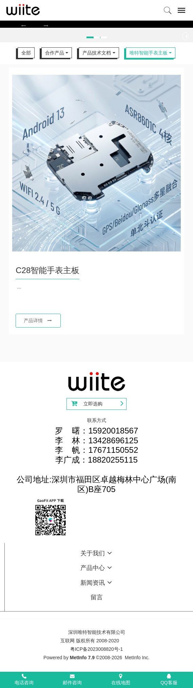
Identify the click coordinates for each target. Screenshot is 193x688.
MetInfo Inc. (137, 657)
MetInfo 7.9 (82, 657)
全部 (26, 53)
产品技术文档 (96, 53)
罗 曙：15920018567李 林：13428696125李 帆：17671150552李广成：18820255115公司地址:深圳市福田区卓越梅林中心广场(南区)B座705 (96, 460)
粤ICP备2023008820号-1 (96, 649)
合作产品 (54, 53)
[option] (96, 24)
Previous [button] (3, 38)
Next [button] (189, 38)
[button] (23, 25)
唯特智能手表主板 (149, 53)
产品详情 (38, 320)
